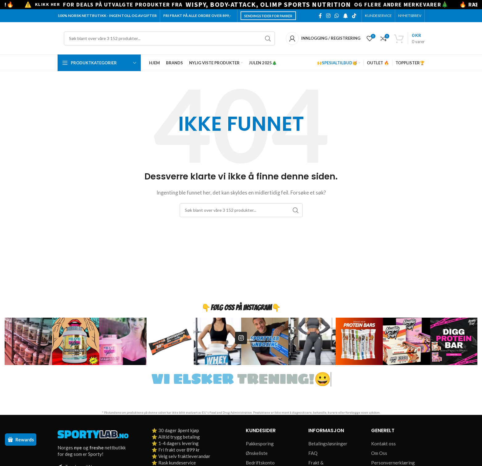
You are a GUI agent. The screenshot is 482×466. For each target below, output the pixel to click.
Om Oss (379, 453)
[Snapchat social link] (345, 15)
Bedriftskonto (260, 462)
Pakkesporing (260, 443)
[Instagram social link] (328, 15)
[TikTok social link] (354, 15)
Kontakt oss (383, 443)
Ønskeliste (257, 453)
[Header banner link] (232, 4)
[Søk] (169, 38)
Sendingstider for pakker (268, 16)
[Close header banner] (474, 4)
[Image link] (93, 433)
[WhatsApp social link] (337, 15)
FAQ (313, 453)
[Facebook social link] (320, 15)
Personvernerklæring (393, 462)
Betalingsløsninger (327, 443)
